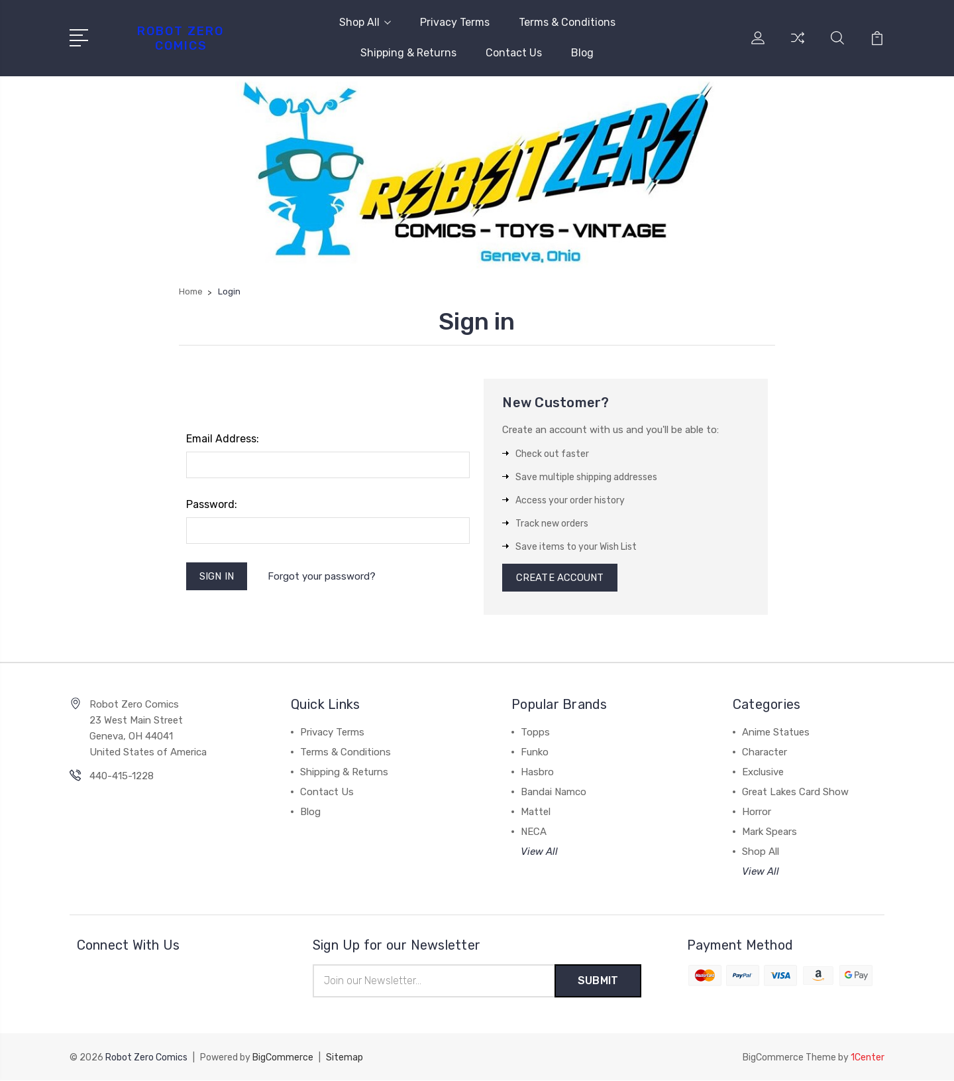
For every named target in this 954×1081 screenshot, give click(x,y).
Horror (756, 813)
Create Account (560, 578)
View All (539, 853)
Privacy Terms (455, 22)
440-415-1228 (121, 777)
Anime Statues (776, 733)
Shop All (365, 22)
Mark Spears (769, 833)
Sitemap (344, 1058)
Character (764, 753)
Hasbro (537, 773)
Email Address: (222, 438)
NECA (534, 833)
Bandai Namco (553, 793)
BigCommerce (282, 1058)
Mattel (536, 813)
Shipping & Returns (408, 52)
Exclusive (763, 773)
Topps (535, 733)
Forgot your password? (322, 576)
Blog (582, 52)
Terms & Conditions (567, 22)
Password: (211, 504)
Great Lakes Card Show (795, 793)
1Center (867, 1058)
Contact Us (514, 52)
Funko (535, 753)
